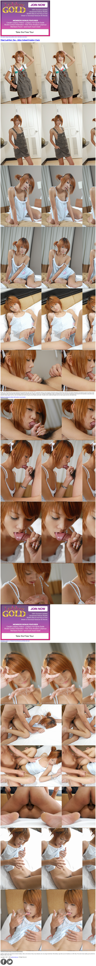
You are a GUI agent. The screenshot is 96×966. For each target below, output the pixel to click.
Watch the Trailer (4, 642)
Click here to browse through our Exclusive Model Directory (11, 951)
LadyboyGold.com (14, 957)
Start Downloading (4, 398)
